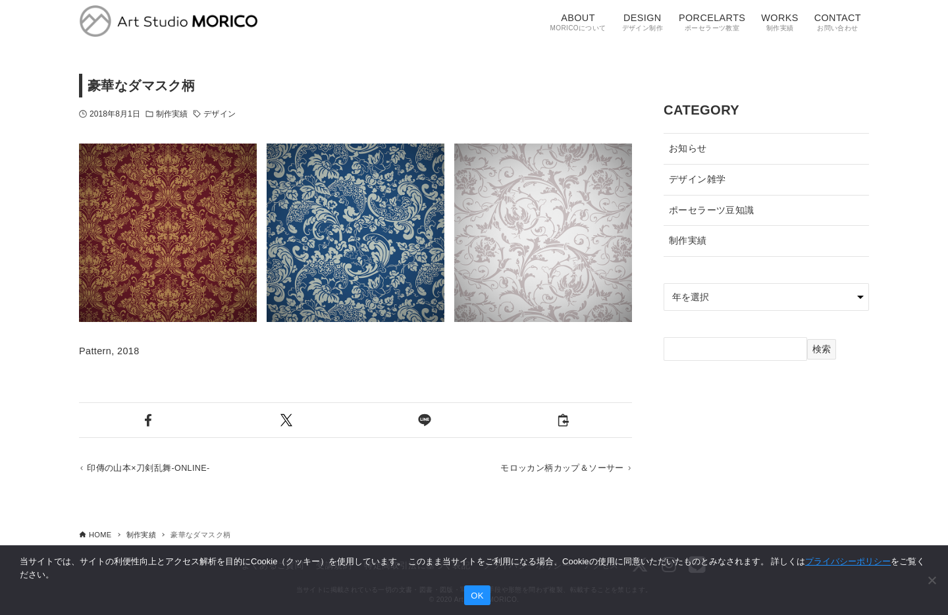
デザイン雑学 (697, 179)
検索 (821, 349)
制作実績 (172, 114)
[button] (148, 420)
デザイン (219, 114)
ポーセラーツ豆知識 (711, 210)
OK (477, 596)
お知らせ (688, 148)
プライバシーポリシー (848, 561)
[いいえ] (931, 580)
